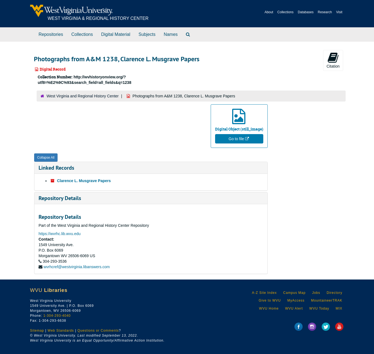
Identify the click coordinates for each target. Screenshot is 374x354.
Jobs (316, 293)
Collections (285, 12)
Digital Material (115, 34)
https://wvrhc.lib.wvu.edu (60, 233)
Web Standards (61, 330)
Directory (334, 293)
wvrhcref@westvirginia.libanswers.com (77, 267)
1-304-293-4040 (57, 316)
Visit (339, 12)
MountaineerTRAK (326, 300)
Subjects (147, 34)
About (268, 12)
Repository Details (60, 198)
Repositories (51, 34)
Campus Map (294, 293)
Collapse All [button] (46, 157)
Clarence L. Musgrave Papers (84, 181)
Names (171, 34)
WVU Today (319, 308)
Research (325, 12)
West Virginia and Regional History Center (83, 96)
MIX (339, 308)
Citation (333, 60)
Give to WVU (270, 300)
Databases (305, 12)
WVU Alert (294, 308)
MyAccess (296, 300)
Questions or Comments (98, 330)
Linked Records (56, 167)
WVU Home (268, 308)
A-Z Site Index (264, 293)
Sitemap (37, 330)
